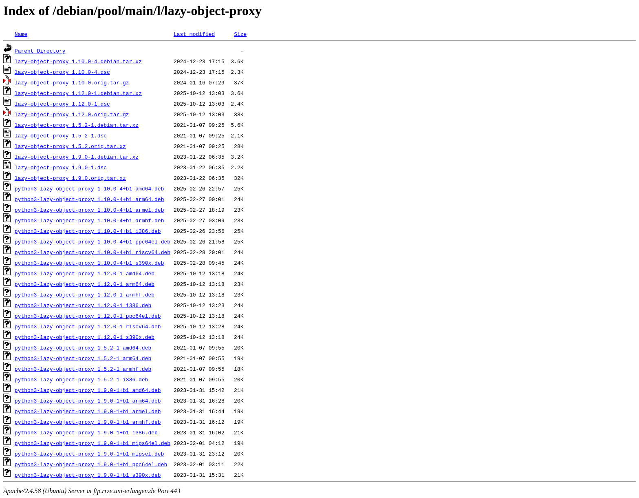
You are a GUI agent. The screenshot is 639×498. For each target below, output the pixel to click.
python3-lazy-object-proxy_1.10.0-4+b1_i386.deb (88, 231)
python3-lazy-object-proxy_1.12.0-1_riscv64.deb (88, 326)
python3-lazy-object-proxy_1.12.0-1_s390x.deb (84, 337)
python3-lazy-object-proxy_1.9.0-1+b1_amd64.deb (88, 390)
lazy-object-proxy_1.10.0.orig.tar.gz (72, 82)
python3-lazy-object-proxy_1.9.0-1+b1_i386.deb (86, 432)
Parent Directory (40, 50)
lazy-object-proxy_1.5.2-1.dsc (61, 135)
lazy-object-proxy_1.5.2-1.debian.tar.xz (77, 124)
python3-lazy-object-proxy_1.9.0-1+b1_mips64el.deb (92, 443)
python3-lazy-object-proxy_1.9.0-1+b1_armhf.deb (88, 421)
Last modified (194, 34)
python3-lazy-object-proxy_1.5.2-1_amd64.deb (83, 347)
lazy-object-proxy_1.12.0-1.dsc (62, 103)
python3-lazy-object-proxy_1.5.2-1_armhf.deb (83, 368)
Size (240, 34)
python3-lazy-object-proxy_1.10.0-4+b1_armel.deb (89, 209)
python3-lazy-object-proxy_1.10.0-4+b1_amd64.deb (89, 188)
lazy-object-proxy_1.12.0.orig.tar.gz (72, 114)
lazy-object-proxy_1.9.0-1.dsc (61, 167)
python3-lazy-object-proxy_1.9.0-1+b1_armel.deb (88, 411)
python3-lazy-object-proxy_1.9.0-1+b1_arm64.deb (88, 400)
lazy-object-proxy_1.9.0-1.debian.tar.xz (77, 156)
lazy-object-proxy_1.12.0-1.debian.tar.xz (78, 93)
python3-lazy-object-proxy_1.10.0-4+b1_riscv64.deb (92, 252)
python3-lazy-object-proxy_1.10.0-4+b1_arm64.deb (89, 199)
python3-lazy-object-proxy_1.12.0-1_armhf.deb (84, 294)
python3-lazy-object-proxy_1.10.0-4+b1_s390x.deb (89, 262)
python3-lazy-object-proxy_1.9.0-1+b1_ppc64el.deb (91, 464)
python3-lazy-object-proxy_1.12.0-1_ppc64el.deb (88, 315)
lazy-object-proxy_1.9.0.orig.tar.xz (70, 177)
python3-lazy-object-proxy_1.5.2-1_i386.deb (81, 379)
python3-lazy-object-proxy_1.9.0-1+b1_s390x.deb (88, 474)
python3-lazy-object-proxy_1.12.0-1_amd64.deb (84, 273)
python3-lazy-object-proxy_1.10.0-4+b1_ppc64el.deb (92, 241)
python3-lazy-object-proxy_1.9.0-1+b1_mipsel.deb (89, 453)
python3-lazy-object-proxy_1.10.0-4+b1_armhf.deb (89, 220)
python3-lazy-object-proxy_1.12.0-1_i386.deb (83, 305)
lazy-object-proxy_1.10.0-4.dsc (62, 71)
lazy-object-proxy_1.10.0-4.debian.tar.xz (78, 61)
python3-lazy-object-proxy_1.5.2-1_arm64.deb (83, 358)
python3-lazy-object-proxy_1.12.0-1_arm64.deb (84, 284)
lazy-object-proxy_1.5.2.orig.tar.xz (70, 146)
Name (21, 34)
